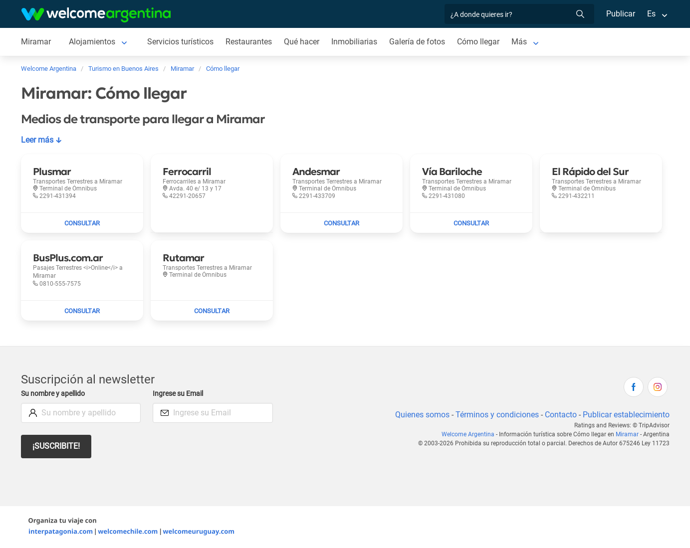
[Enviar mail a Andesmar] (341, 223)
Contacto (559, 414)
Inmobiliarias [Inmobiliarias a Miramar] (356, 41)
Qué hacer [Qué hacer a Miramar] (303, 41)
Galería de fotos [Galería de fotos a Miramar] (419, 41)
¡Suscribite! (56, 446)
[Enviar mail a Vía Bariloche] (471, 223)
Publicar (620, 13)
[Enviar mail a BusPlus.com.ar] (82, 311)
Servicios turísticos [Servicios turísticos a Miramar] (181, 41)
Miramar (628, 434)
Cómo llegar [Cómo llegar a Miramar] (481, 41)
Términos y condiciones (495, 414)
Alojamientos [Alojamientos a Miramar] (91, 41)
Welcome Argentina (471, 434)
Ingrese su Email (179, 393)
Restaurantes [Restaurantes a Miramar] (250, 41)
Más (522, 41)
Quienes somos (419, 414)
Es (651, 13)
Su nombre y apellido (55, 393)
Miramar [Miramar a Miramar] (36, 41)
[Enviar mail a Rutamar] (212, 311)
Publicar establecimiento (626, 414)
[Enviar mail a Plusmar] (82, 223)
